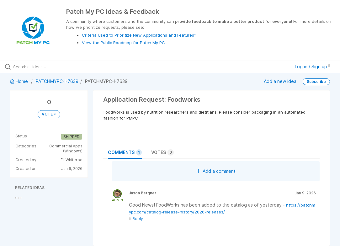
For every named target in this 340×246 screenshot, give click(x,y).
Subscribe (316, 81)
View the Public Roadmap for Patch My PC (123, 42)
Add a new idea (280, 81)
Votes (162, 152)
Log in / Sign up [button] (312, 66)
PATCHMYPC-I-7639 (57, 81)
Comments (125, 152)
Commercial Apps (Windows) (65, 148)
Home (19, 81)
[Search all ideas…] (42, 66)
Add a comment (216, 171)
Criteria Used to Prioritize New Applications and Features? (139, 35)
